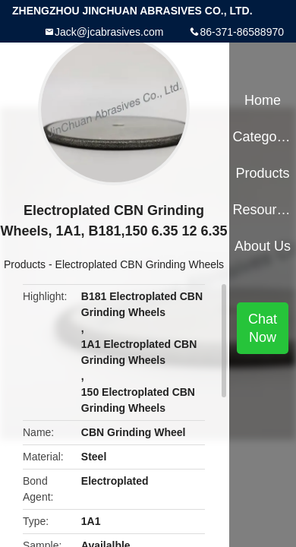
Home (262, 100)
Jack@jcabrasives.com (109, 32)
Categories (262, 136)
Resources (262, 209)
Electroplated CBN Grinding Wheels (140, 264)
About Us (263, 246)
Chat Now (262, 328)
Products (25, 264)
